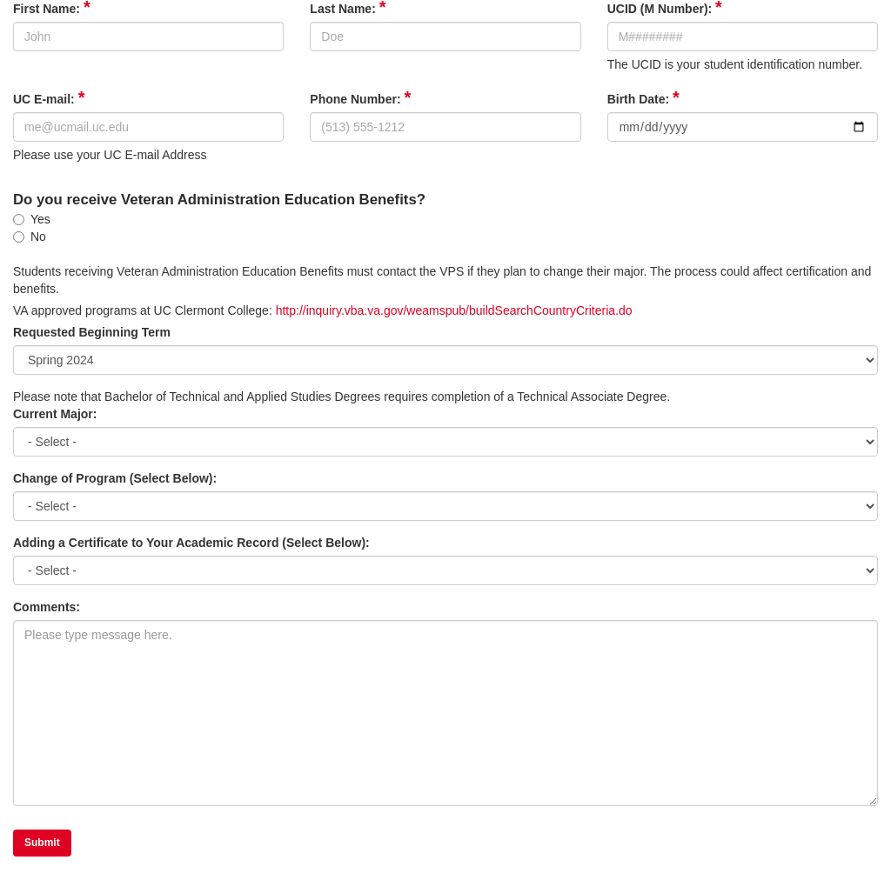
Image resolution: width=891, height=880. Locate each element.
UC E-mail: (48, 98)
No (29, 236)
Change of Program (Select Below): (115, 478)
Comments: (46, 607)
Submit (42, 843)
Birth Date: (643, 98)
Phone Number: (360, 98)
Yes (31, 219)
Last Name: (347, 8)
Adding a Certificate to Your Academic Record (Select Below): (191, 543)
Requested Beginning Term (92, 332)
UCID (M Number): (664, 8)
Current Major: (55, 414)
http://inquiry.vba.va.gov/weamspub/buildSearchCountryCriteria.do (454, 310)
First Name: (51, 8)
